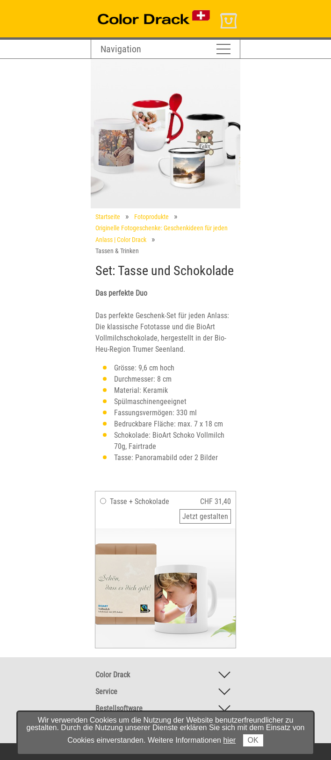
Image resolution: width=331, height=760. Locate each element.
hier (229, 740)
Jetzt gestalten (205, 516)
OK (253, 740)
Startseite (107, 216)
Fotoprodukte (151, 216)
